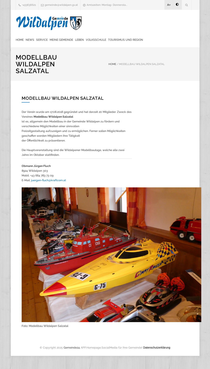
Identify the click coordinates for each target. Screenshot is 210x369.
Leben (79, 39)
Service (42, 39)
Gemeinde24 (72, 347)
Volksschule (96, 39)
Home (20, 39)
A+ (169, 4)
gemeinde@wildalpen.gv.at (61, 4)
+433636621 (29, 4)
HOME (112, 64)
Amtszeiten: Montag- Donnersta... (107, 4)
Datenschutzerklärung (156, 347)
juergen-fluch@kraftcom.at (48, 180)
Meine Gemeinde (61, 39)
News (30, 39)
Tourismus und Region (125, 39)
